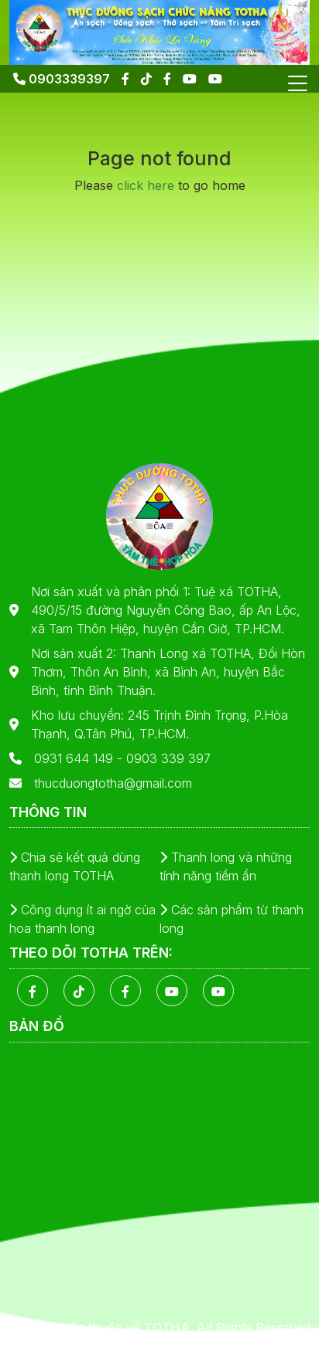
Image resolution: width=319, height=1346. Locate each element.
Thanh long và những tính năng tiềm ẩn (226, 866)
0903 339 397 (168, 758)
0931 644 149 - (80, 758)
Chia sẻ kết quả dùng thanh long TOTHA (74, 866)
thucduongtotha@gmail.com (113, 783)
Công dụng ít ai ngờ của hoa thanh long (82, 919)
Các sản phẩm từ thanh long (232, 919)
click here (145, 185)
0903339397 (61, 78)
